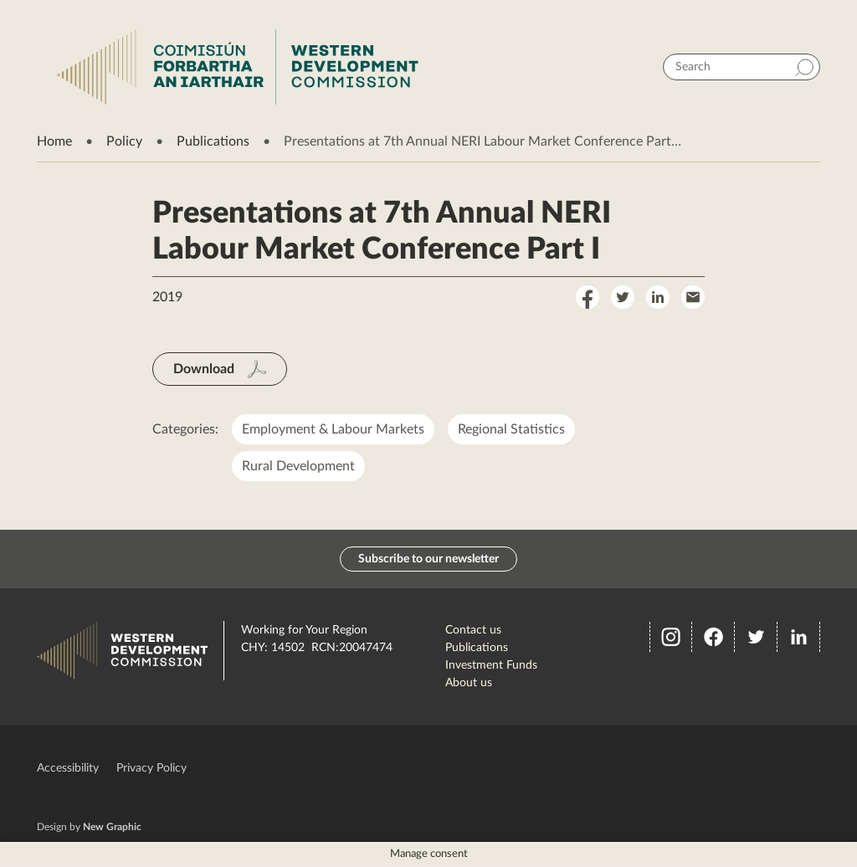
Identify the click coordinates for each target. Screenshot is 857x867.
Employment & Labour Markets (333, 429)
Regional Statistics (511, 429)
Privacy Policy (151, 768)
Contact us (473, 630)
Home (54, 141)
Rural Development (298, 466)
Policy (124, 141)
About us (468, 683)
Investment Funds (491, 665)
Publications (213, 141)
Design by (89, 827)
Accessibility (68, 768)
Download (203, 369)
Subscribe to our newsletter (428, 559)
